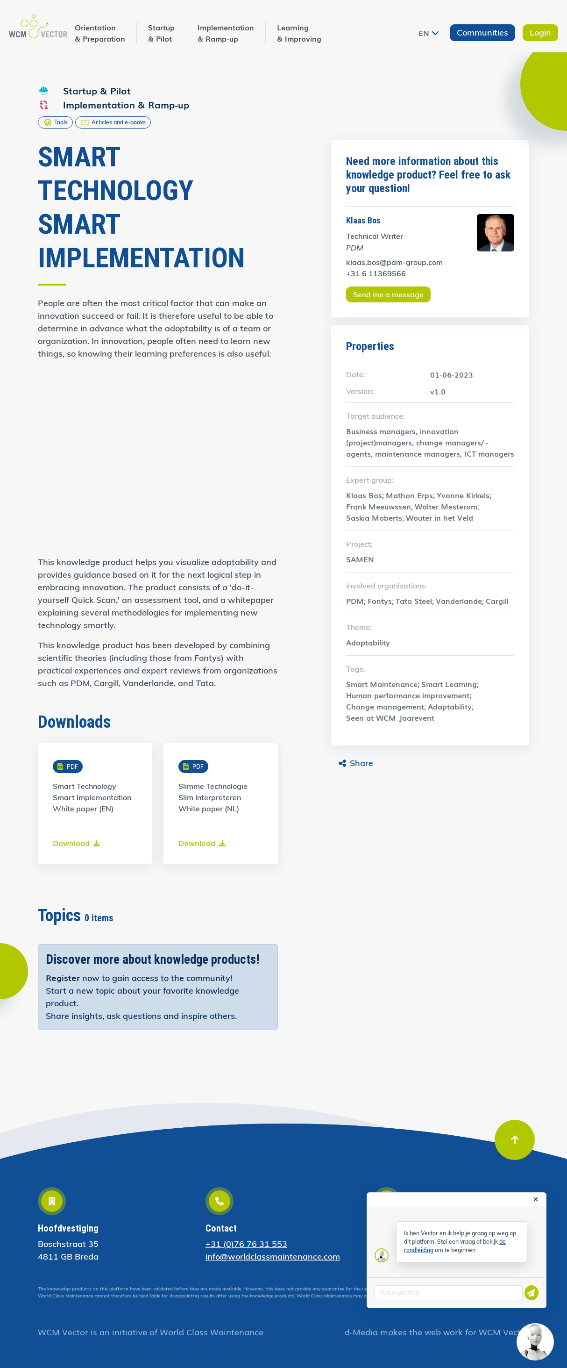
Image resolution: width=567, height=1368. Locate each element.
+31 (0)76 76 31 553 (246, 1244)
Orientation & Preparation (100, 32)
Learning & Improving (299, 32)
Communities (482, 32)
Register (63, 977)
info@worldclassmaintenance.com (273, 1256)
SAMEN (360, 559)
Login (540, 32)
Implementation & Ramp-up (226, 32)
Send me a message (388, 294)
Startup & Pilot (161, 32)
